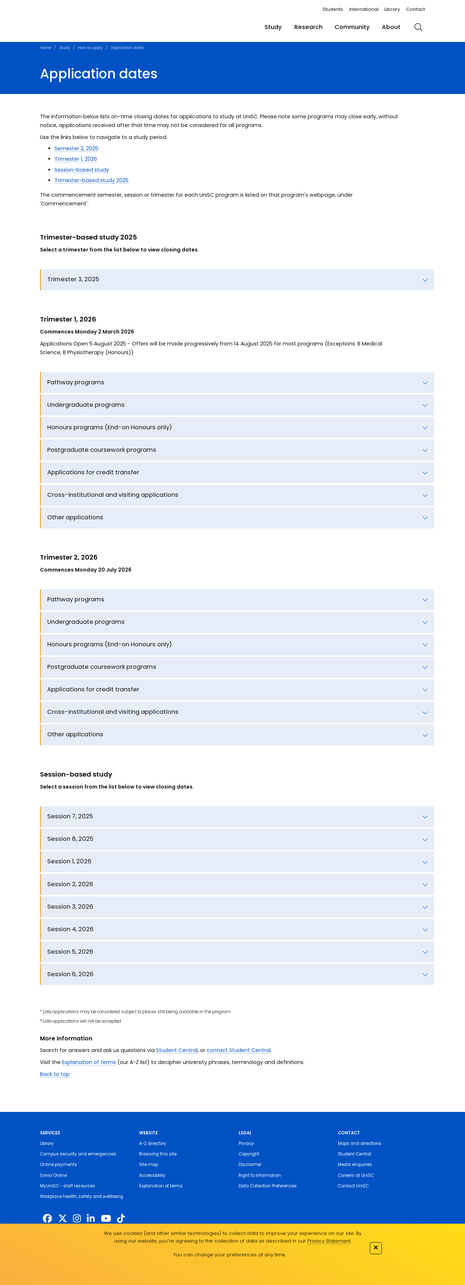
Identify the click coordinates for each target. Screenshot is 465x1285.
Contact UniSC (353, 1186)
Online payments (58, 1164)
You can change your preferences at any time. (229, 1254)
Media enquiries (355, 1164)
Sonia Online (53, 1175)
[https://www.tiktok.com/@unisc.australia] (121, 1218)
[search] (418, 27)
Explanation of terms (89, 1062)
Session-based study (81, 169)
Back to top (55, 1074)
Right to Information (260, 1175)
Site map (148, 1164)
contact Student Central (239, 1050)
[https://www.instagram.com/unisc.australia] (77, 1218)
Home (45, 47)
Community (352, 27)
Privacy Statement (329, 1240)
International (364, 9)
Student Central (177, 1050)
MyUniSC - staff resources (67, 1186)
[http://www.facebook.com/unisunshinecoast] (47, 1218)
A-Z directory (152, 1143)
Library (392, 9)
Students (333, 9)
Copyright (249, 1154)
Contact (415, 9)
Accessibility (152, 1175)
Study (273, 27)
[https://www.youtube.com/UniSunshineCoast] (106, 1218)
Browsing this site (158, 1154)
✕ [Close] (375, 1247)
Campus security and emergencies (78, 1154)
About (391, 27)
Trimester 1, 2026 (75, 159)
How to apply (90, 47)
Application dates (128, 47)
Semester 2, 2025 (76, 148)
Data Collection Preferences (268, 1186)
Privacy (246, 1143)
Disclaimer (250, 1164)
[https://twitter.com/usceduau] (62, 1218)
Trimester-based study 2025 (91, 180)
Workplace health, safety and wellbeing (81, 1196)
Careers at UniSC (356, 1175)
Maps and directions (359, 1143)
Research (308, 27)
